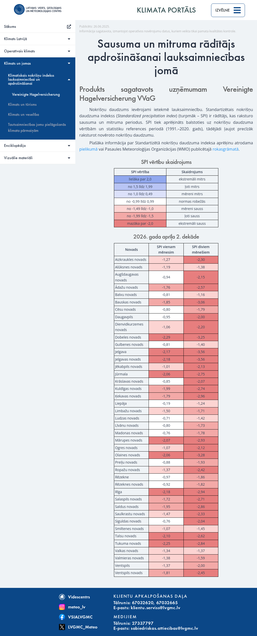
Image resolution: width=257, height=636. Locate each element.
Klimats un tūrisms (22, 104)
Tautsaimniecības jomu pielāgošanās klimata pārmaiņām (37, 127)
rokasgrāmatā (226, 149)
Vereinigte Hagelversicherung (36, 94)
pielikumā (88, 149)
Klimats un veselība (23, 114)
